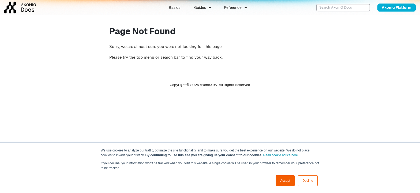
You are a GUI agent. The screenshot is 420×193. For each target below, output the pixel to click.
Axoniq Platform (396, 7)
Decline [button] (307, 181)
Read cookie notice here (280, 155)
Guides (200, 7)
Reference (233, 7)
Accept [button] (285, 181)
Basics (174, 7)
